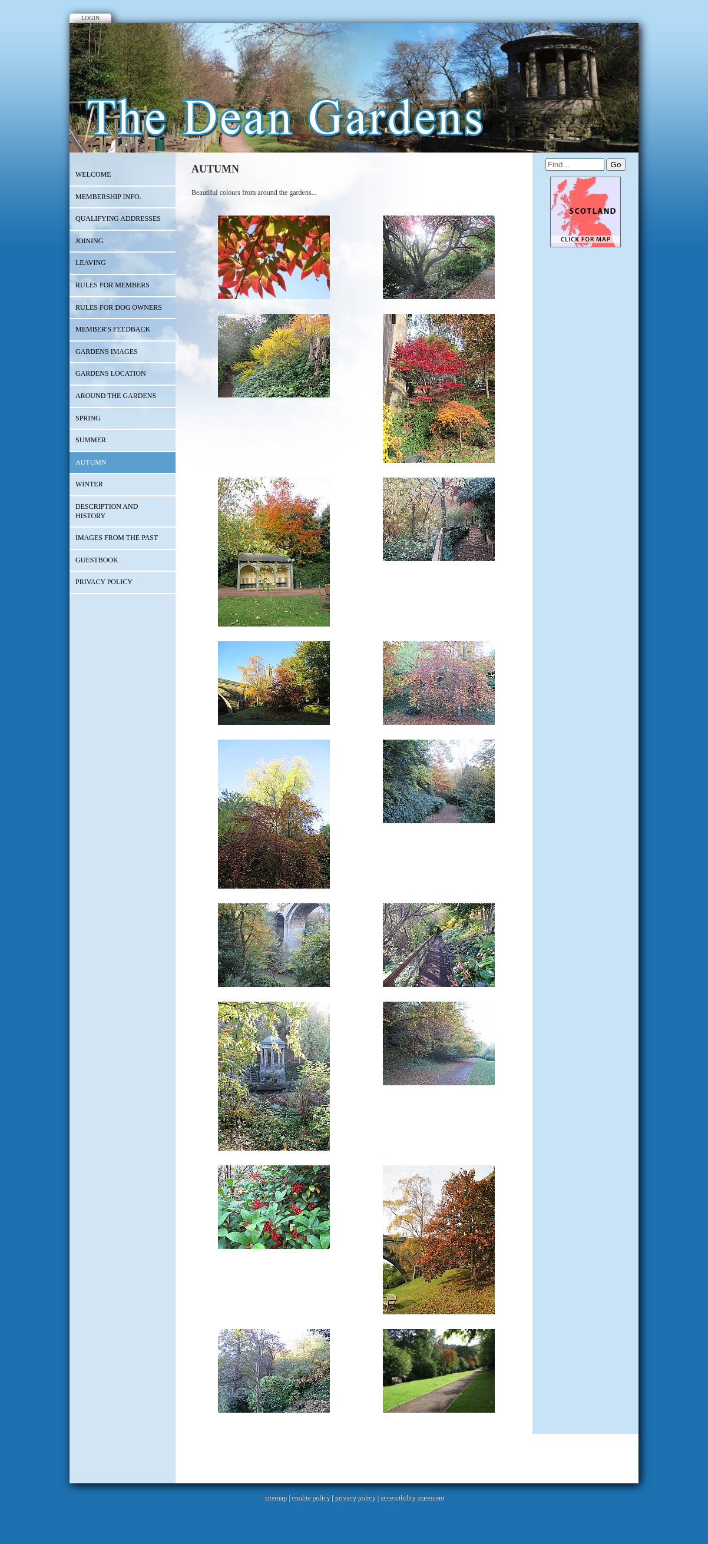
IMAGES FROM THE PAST (116, 538)
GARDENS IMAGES (106, 351)
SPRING (88, 418)
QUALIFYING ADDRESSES (118, 218)
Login (90, 18)
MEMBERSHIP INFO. (108, 197)
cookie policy (310, 1497)
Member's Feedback (112, 329)
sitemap (275, 1497)
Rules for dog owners (118, 307)
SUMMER (90, 440)
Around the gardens (115, 396)
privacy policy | (357, 1497)
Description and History (106, 511)
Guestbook (96, 560)
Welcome (93, 174)
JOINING (89, 241)
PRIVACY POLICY (104, 582)
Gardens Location (110, 373)
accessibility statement (412, 1497)
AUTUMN (91, 462)
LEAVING (90, 263)
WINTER (89, 484)
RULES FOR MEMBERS (112, 285)
